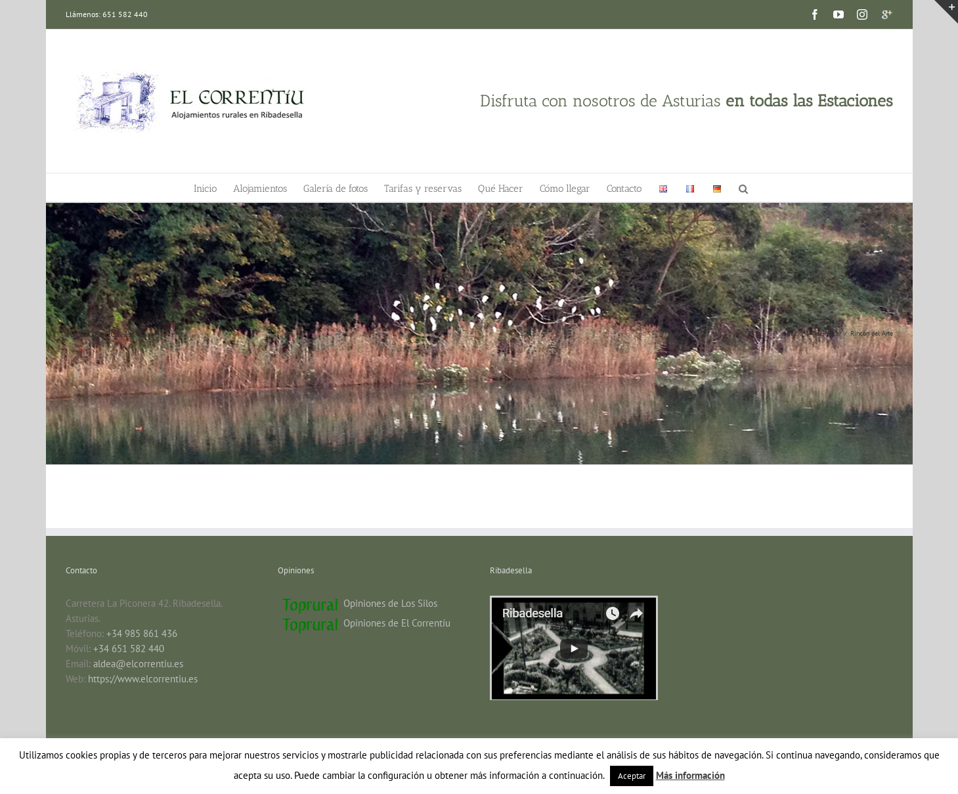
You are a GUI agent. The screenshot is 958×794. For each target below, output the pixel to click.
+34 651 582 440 (128, 648)
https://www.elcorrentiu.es (143, 679)
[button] (743, 187)
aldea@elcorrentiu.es (138, 663)
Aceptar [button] (631, 776)
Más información (690, 775)
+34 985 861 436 (141, 633)
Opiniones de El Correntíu (396, 623)
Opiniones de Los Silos (390, 603)
